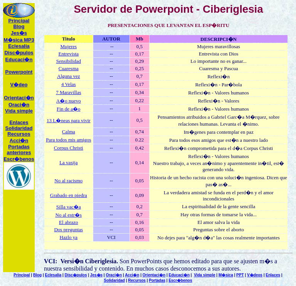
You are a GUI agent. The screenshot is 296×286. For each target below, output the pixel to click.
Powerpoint (19, 72)
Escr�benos (18, 159)
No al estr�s (69, 215)
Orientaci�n (19, 98)
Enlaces (18, 122)
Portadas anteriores (19, 149)
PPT (240, 275)
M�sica (226, 275)
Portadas (157, 280)
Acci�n (19, 140)
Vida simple (19, 111)
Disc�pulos (76, 275)
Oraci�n (18, 105)
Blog (19, 26)
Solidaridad (19, 128)
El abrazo (68, 222)
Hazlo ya (69, 237)
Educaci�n (19, 59)
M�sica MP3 (18, 40)
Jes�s (19, 33)
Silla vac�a (68, 207)
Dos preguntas (68, 229)
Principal (19, 21)
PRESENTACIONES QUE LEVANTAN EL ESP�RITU (168, 25)
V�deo (19, 84)
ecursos (18, 134)
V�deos (254, 275)
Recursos (137, 280)
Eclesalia (53, 275)
